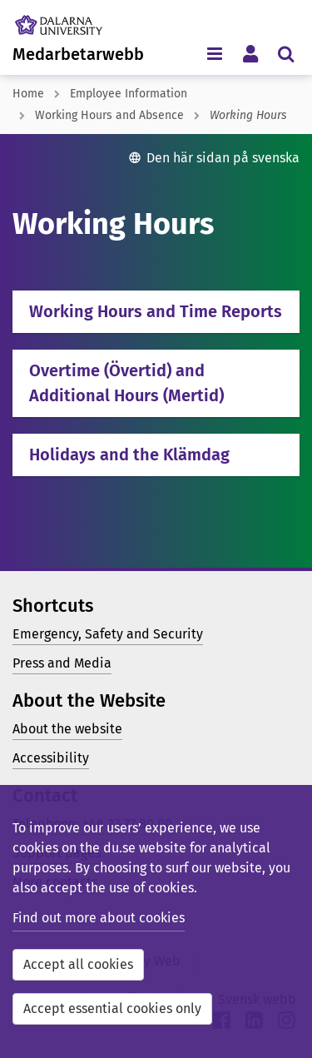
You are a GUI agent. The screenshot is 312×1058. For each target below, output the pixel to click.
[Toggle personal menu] (250, 53)
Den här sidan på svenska (223, 158)
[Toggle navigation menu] (214, 53)
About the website (67, 729)
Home (28, 94)
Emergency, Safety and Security (107, 634)
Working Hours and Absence (109, 115)
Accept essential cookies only (112, 1008)
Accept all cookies (78, 964)
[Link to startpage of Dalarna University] (74, 21)
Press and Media (61, 663)
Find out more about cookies (98, 918)
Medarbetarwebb (78, 54)
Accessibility (50, 758)
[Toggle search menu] (286, 53)
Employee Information (128, 94)
